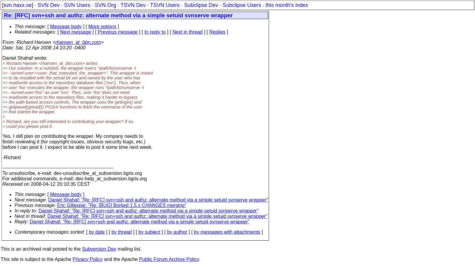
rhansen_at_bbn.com (78, 42)
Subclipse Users (242, 5)
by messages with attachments (227, 232)
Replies (217, 32)
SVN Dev (48, 5)
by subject (149, 232)
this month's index (287, 5)
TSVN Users (165, 5)
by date (97, 232)
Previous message (118, 32)
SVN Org (105, 5)
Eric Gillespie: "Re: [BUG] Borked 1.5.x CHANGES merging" (122, 205)
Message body (65, 26)
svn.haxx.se (18, 5)
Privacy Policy (87, 259)
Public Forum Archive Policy (169, 259)
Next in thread (187, 32)
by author (177, 232)
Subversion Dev (99, 249)
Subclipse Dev (201, 5)
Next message (75, 32)
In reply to (155, 32)
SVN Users (77, 5)
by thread (121, 232)
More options (102, 26)
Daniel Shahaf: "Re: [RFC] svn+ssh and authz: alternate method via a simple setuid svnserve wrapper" (158, 199)
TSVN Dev (133, 5)
